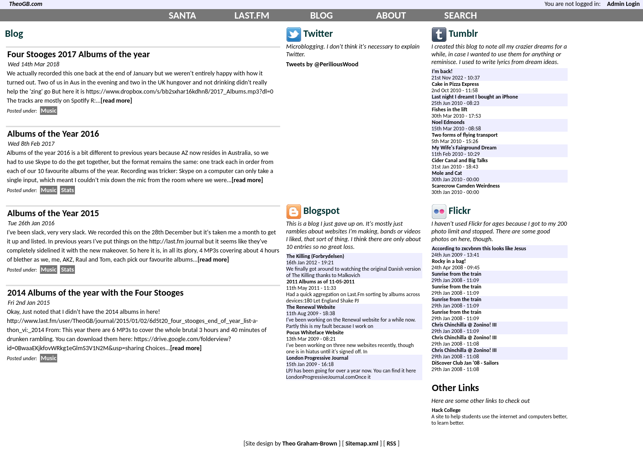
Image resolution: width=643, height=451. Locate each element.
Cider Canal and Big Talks (460, 160)
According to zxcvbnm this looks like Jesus (479, 248)
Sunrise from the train (456, 274)
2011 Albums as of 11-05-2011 (321, 281)
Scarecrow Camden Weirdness (466, 186)
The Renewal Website (311, 307)
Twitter (318, 33)
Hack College (446, 410)
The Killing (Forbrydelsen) (315, 256)
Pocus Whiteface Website (315, 332)
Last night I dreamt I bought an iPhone (475, 97)
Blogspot (321, 210)
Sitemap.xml (362, 443)
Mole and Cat (447, 173)
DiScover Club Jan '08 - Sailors (465, 363)
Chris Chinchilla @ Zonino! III (464, 325)
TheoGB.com (25, 4)
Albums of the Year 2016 (53, 133)
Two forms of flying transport (465, 135)
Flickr (460, 210)
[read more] (116, 100)
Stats (67, 190)
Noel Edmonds (448, 122)
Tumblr (463, 33)
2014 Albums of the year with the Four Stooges (95, 292)
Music (49, 110)
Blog (14, 33)
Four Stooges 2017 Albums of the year (78, 54)
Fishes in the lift (449, 109)
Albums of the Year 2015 (53, 213)
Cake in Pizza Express (455, 84)
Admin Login (623, 4)
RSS (391, 443)
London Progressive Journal (317, 358)
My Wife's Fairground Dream (464, 147)
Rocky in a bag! (449, 261)
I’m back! (442, 71)
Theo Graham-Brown (309, 443)
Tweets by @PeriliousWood (322, 64)
